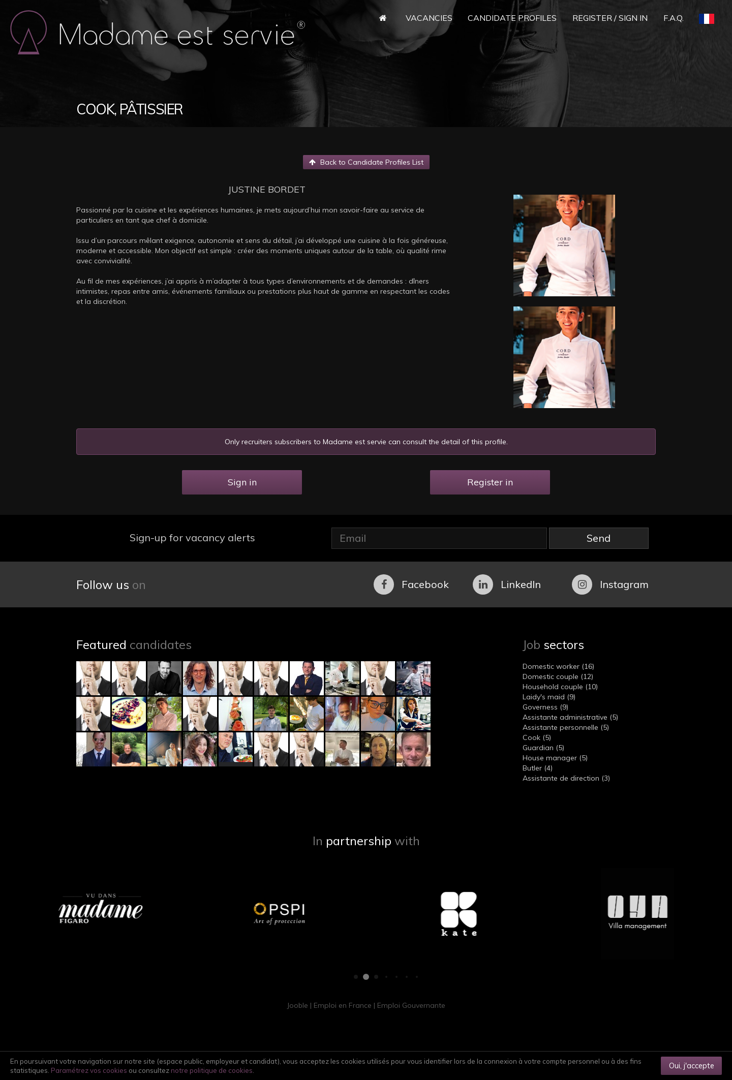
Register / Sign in (610, 18)
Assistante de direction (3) (566, 778)
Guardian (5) (543, 747)
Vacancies (429, 18)
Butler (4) (538, 768)
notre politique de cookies (212, 1070)
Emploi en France (343, 1005)
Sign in (242, 482)
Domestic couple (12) (558, 676)
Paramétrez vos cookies (89, 1070)
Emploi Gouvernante (411, 1005)
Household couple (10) (560, 686)
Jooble (297, 1005)
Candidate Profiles (512, 18)
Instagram (610, 584)
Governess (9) (545, 707)
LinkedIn (507, 584)
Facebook (411, 584)
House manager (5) (555, 757)
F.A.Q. (673, 18)
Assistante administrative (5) (570, 717)
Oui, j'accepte (691, 1065)
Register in (490, 482)
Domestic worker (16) (558, 666)
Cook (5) (537, 737)
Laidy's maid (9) (549, 696)
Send (599, 538)
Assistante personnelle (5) (566, 727)
